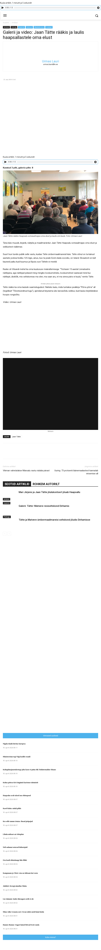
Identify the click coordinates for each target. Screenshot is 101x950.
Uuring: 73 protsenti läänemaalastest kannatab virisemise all (76, 472)
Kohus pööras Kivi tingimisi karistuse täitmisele (20, 783)
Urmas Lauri (50, 61)
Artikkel (15, 22)
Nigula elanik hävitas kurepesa (14, 744)
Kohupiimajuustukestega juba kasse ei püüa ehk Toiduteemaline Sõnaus (29, 770)
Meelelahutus (39, 27)
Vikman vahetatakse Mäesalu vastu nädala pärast (26, 470)
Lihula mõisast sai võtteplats (13, 834)
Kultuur (29, 27)
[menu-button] (5, 16)
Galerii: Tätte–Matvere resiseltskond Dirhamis (44, 505)
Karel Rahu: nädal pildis (12, 808)
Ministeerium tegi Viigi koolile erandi (16, 757)
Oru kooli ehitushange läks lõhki (15, 860)
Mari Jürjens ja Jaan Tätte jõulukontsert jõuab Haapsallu (49, 492)
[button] (97, 16)
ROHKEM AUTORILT (46, 484)
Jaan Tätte (16, 436)
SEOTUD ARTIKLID (17, 484)
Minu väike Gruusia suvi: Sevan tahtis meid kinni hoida (23, 912)
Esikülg (13, 27)
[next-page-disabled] (9, 534)
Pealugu (7, 517)
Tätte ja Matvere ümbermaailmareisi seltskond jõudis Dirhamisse (54, 519)
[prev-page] (4, 534)
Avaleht (6, 22)
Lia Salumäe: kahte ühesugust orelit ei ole (18, 899)
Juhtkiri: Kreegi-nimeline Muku (15, 886)
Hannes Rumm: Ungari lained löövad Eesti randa (21, 925)
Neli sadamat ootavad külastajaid (15, 847)
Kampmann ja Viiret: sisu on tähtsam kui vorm (20, 873)
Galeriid (21, 27)
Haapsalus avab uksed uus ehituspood (17, 795)
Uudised (49, 27)
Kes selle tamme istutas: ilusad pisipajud (18, 821)
